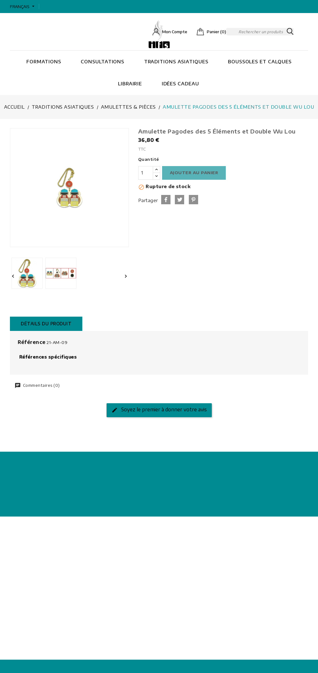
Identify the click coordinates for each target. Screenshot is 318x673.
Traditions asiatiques (176, 61)
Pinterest (193, 199)
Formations (43, 61)
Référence (32, 342)
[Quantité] (145, 173)
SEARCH (290, 31)
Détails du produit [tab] (46, 323)
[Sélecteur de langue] (23, 6)
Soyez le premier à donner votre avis (159, 410)
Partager (165, 199)
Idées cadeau (180, 83)
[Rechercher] (260, 31)
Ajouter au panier (194, 172)
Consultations (102, 61)
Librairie (130, 83)
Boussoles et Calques (260, 61)
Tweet (179, 199)
